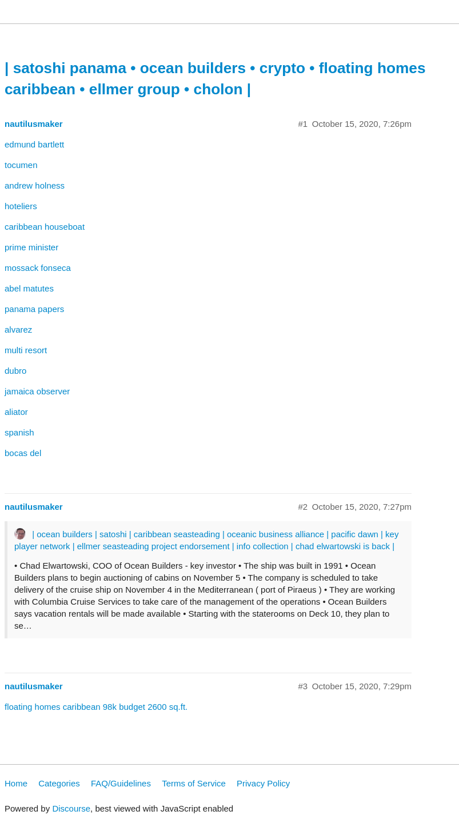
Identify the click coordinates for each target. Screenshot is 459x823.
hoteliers (21, 206)
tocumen (21, 165)
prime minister (31, 247)
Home (16, 783)
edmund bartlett (34, 144)
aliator (16, 412)
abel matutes (29, 288)
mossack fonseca (38, 268)
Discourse (71, 808)
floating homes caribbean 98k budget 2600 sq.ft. (96, 707)
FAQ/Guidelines (121, 783)
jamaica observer (37, 391)
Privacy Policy (263, 783)
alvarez (18, 329)
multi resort (26, 350)
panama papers (34, 309)
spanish (19, 432)
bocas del (23, 453)
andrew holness (35, 185)
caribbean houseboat (45, 226)
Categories (59, 783)
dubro (15, 370)
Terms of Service (194, 783)
